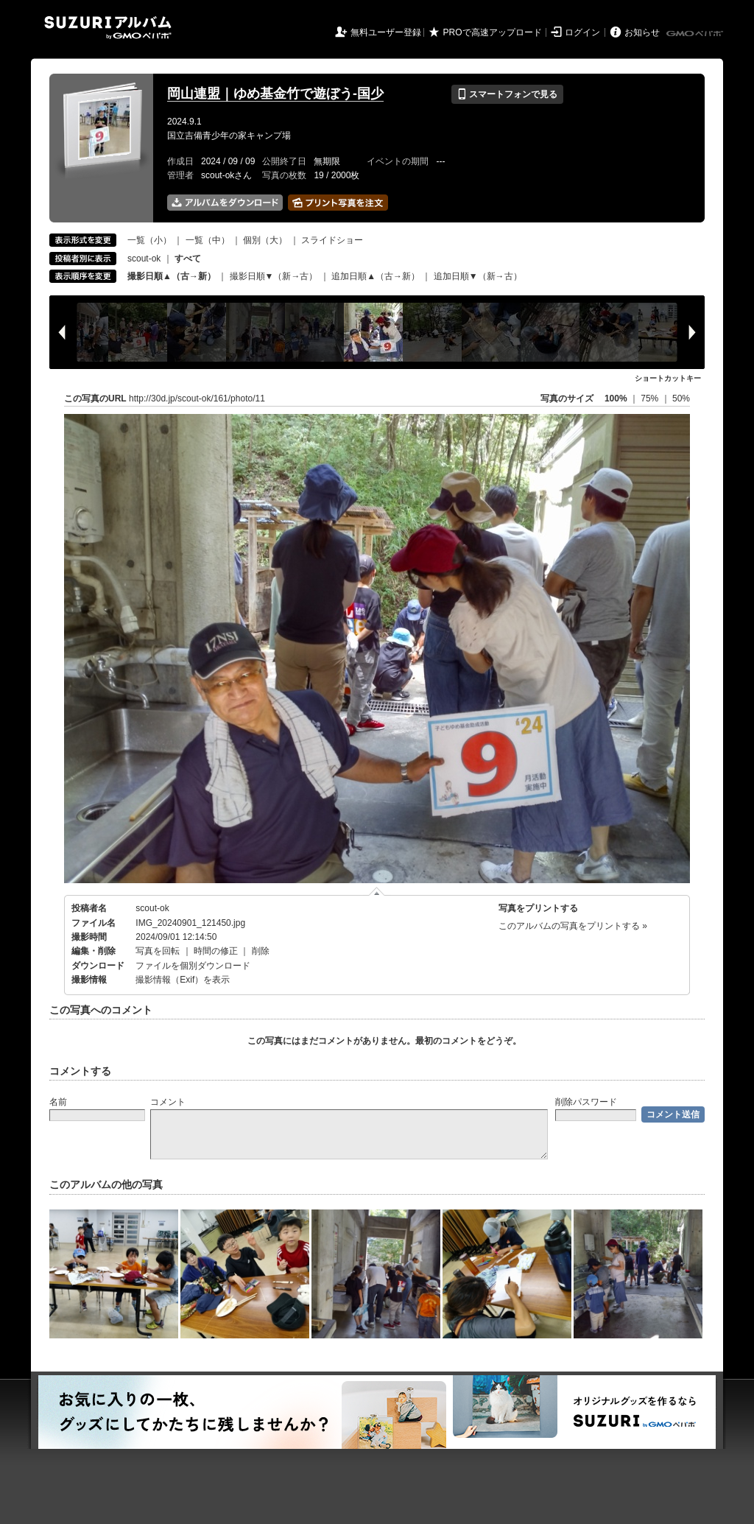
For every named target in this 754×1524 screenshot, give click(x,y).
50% (681, 398)
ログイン (582, 32)
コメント (168, 1102)
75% (650, 398)
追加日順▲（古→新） (375, 276)
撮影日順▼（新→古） (274, 276)
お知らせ (642, 32)
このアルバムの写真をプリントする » (572, 926)
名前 (58, 1102)
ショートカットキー (668, 378)
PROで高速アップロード (492, 32)
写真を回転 (157, 951)
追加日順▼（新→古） (478, 276)
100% (616, 398)
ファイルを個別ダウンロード (192, 966)
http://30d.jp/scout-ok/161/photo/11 (197, 398)
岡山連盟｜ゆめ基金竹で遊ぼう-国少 (275, 93)
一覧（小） (149, 240)
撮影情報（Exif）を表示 (182, 980)
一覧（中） (208, 240)
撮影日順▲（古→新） (171, 276)
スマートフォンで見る (507, 94)
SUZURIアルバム (108, 27)
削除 (260, 951)
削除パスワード (586, 1102)
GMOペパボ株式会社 (695, 34)
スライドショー (332, 240)
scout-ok (144, 258)
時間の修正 (216, 951)
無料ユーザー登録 (385, 32)
